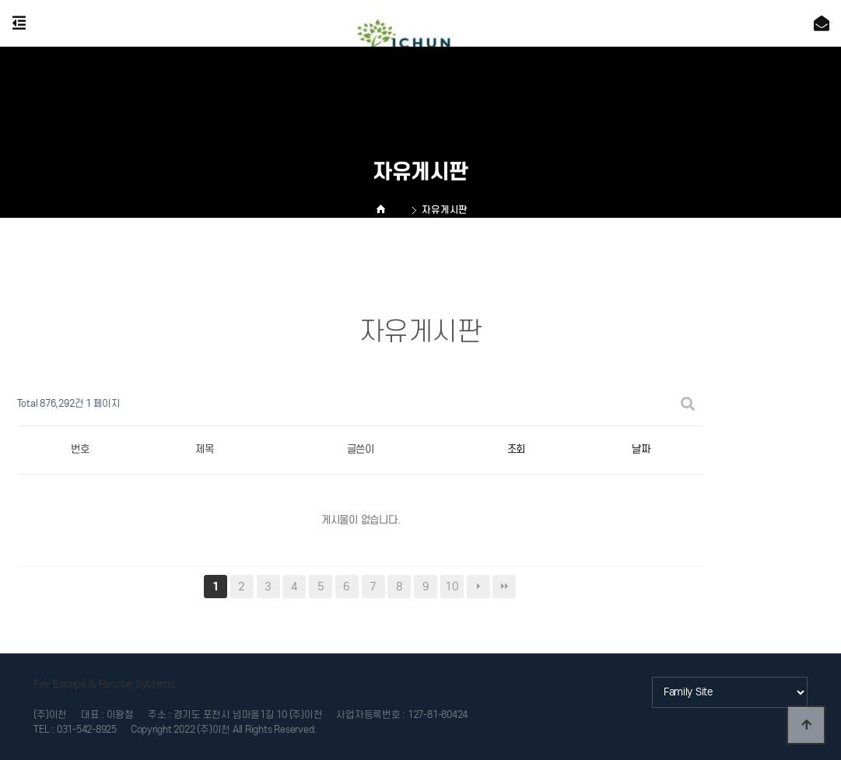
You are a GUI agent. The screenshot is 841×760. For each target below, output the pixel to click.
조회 (516, 449)
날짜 (641, 449)
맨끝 (504, 586)
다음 (478, 586)
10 (451, 587)
